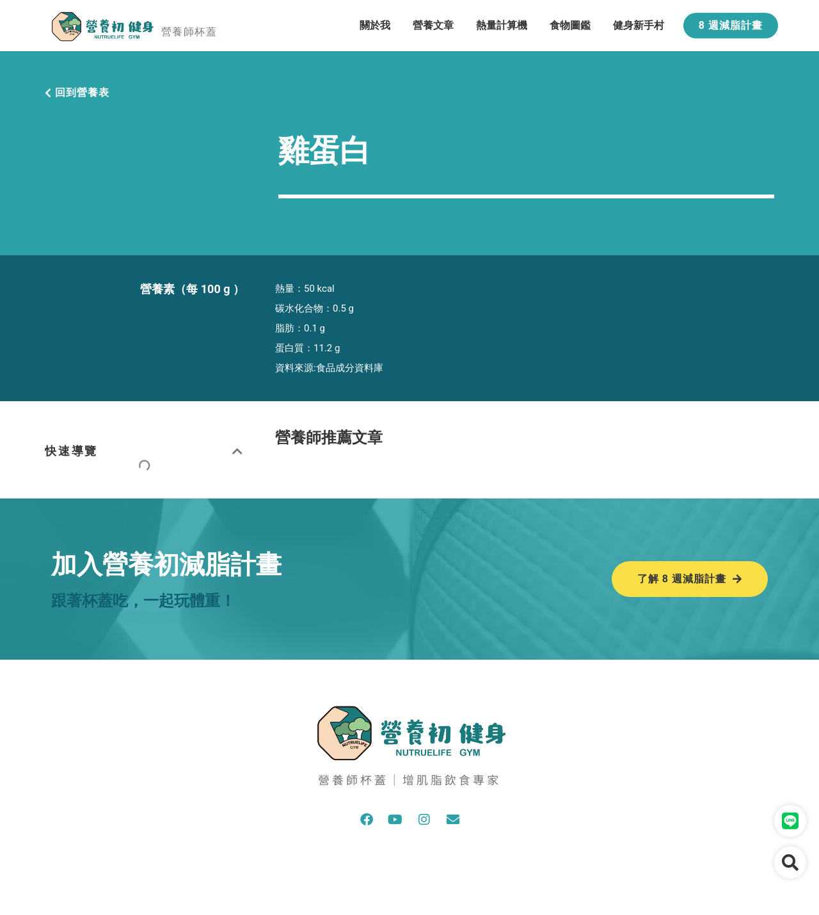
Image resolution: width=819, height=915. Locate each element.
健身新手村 (638, 25)
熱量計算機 (501, 25)
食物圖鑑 (570, 25)
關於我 (375, 25)
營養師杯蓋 (189, 32)
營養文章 (433, 25)
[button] (238, 451)
